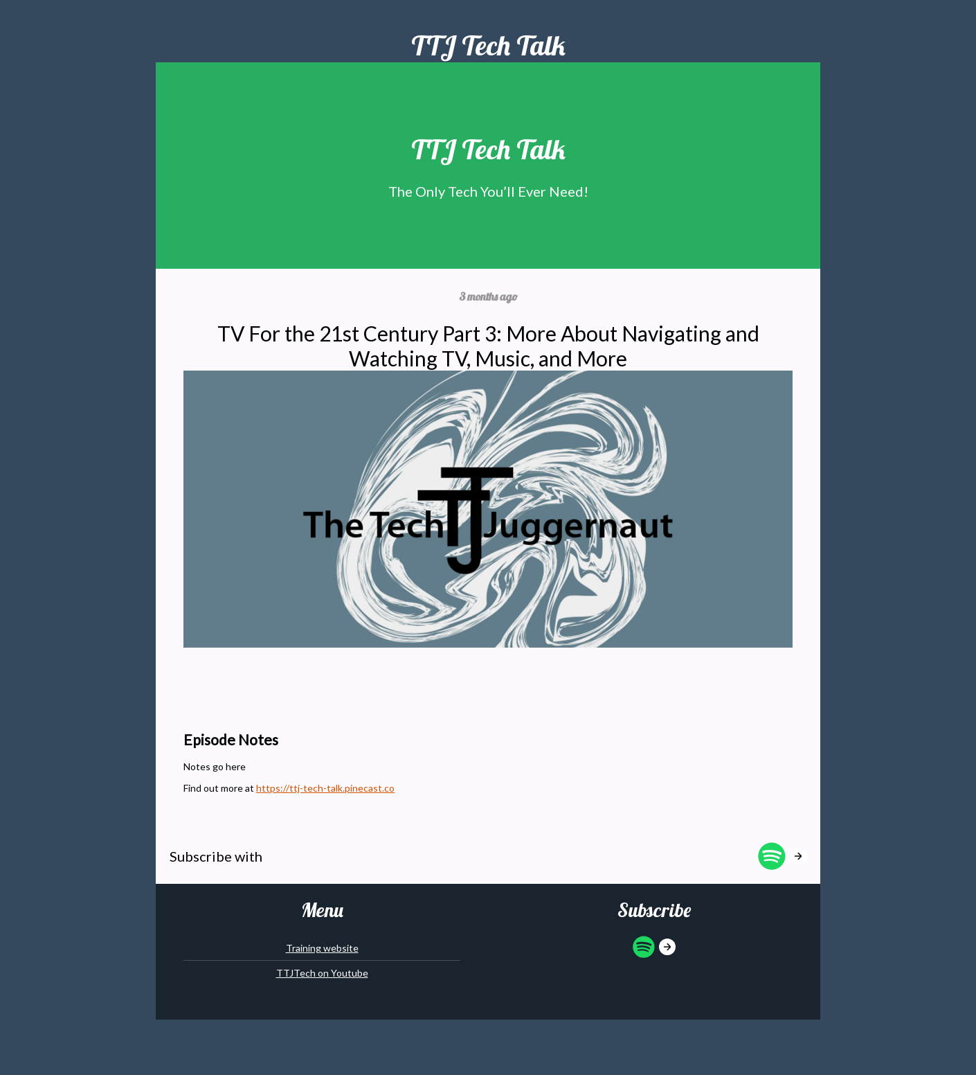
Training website (322, 948)
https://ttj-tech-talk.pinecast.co (325, 788)
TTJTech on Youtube (322, 973)
